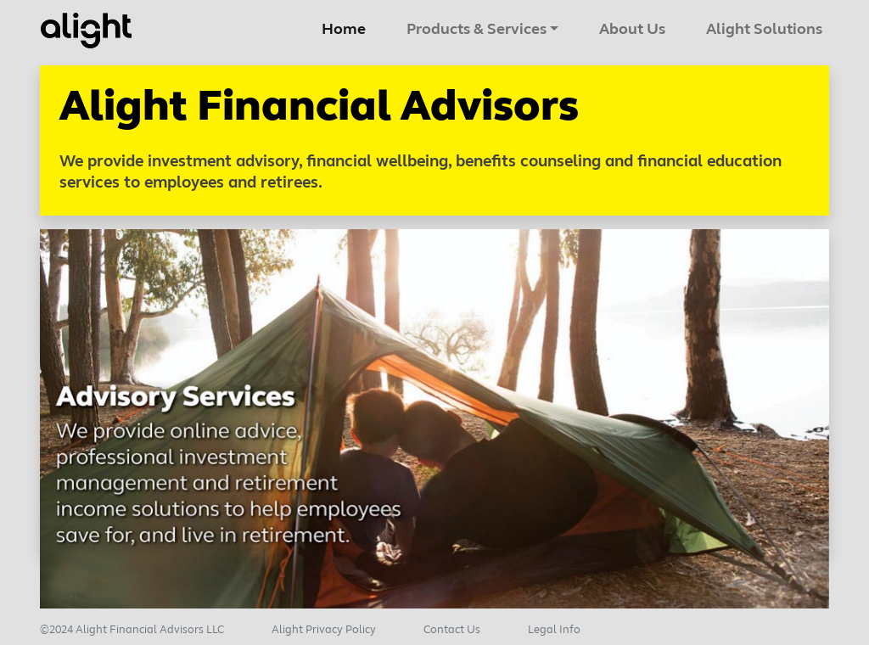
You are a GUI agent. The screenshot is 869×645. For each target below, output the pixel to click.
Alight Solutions (764, 30)
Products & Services (476, 30)
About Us (632, 30)
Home (347, 28)
